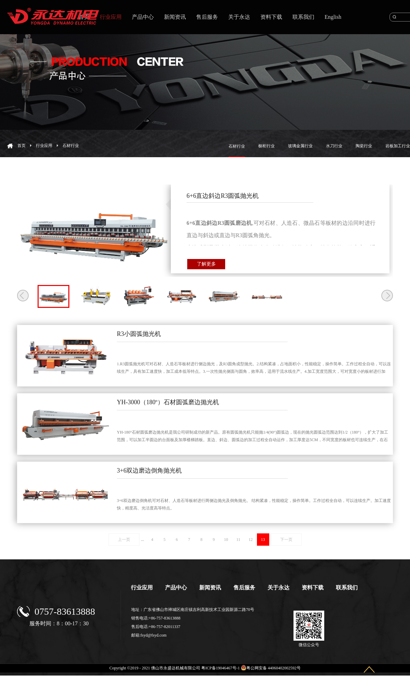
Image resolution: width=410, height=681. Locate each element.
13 (263, 539)
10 (226, 539)
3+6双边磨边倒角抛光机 (149, 470)
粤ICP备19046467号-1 (220, 668)
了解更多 (206, 264)
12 (251, 539)
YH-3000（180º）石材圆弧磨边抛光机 (168, 402)
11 (238, 539)
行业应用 (44, 145)
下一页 (286, 539)
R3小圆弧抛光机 (139, 333)
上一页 (124, 539)
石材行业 (71, 145)
